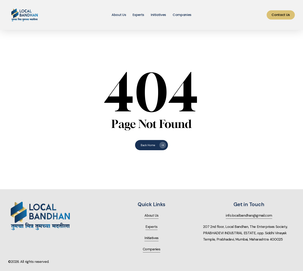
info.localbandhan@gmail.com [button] (249, 215)
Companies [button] (151, 249)
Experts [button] (151, 226)
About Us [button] (151, 215)
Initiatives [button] (151, 238)
